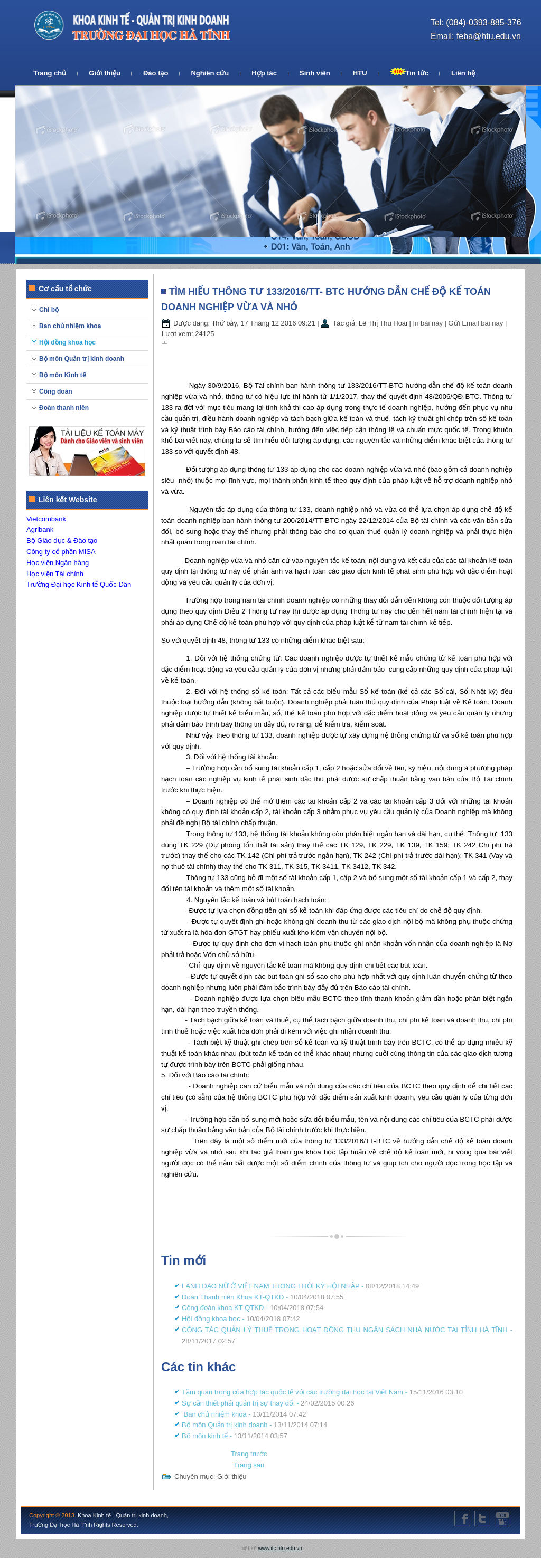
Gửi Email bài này (477, 323)
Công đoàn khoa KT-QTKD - (252, 1308)
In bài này (429, 323)
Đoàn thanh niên (64, 408)
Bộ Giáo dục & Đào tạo (61, 540)
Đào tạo (155, 73)
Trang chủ (49, 73)
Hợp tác (264, 73)
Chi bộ (49, 309)
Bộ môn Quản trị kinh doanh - (254, 1425)
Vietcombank (46, 519)
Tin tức (409, 72)
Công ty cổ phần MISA (61, 552)
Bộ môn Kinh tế (62, 375)
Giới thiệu (104, 73)
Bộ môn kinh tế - (234, 1436)
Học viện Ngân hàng (57, 563)
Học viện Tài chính (54, 574)
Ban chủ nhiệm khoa (70, 326)
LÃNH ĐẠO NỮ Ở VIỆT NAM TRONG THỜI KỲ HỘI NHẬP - (300, 1286)
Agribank (39, 529)
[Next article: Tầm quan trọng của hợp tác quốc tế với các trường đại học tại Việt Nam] (249, 1465)
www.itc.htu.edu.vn (280, 1548)
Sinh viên (315, 73)
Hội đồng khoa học (67, 342)
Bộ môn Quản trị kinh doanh (81, 358)
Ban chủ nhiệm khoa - (244, 1414)
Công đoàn (55, 391)
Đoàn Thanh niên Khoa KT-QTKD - (262, 1297)
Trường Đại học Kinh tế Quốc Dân (78, 584)
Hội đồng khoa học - (241, 1319)
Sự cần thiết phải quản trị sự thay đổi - (268, 1403)
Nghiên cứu (210, 73)
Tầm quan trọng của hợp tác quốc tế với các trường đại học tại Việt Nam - (322, 1392)
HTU (360, 73)
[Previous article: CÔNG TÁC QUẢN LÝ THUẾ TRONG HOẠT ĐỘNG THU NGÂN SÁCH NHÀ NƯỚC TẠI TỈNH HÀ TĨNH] (249, 1454)
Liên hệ (463, 73)
